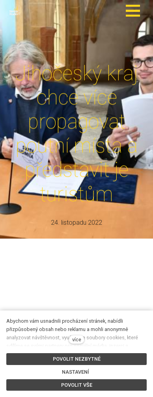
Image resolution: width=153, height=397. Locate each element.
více (76, 339)
